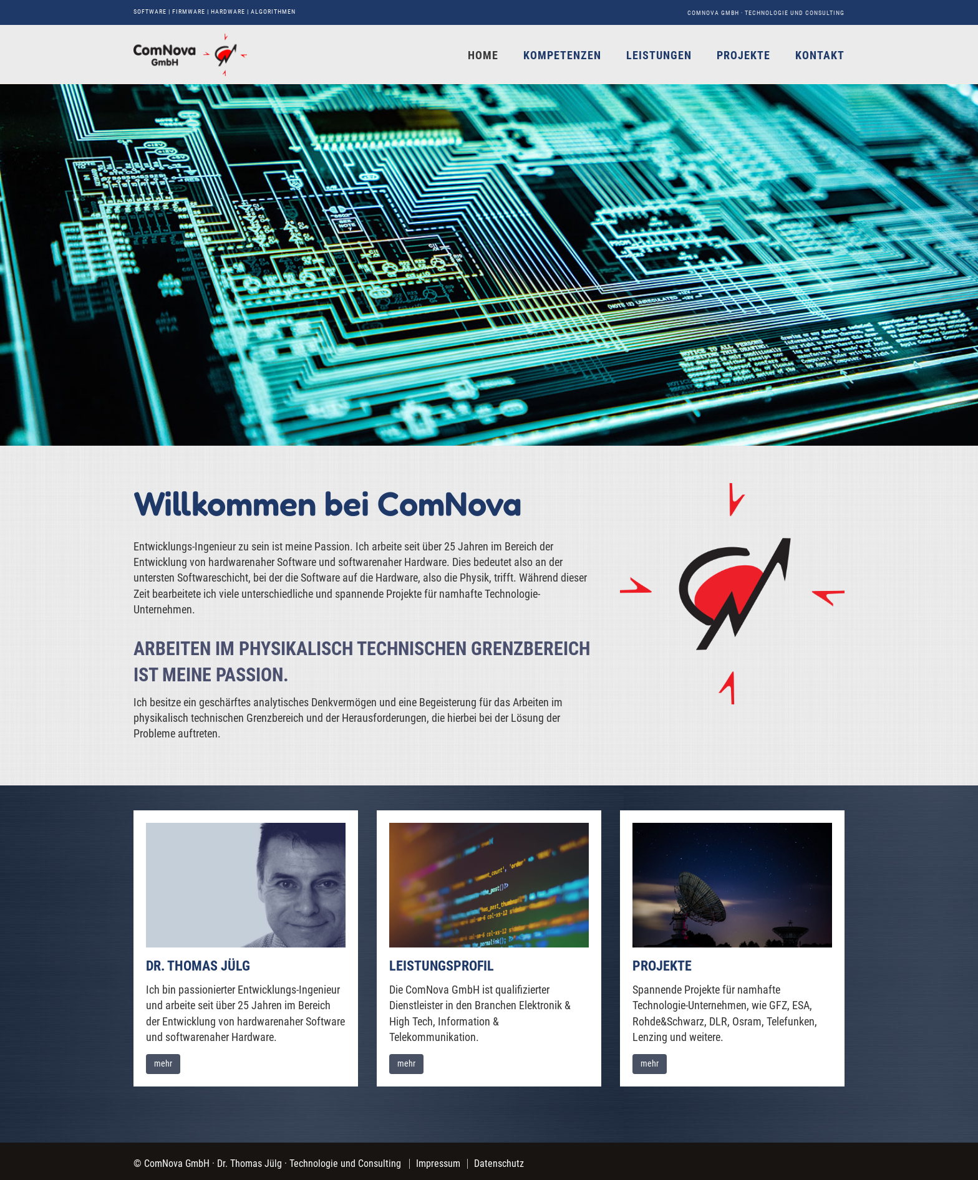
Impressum (438, 1163)
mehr (163, 1063)
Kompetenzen (562, 55)
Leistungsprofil (441, 966)
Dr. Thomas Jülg (198, 966)
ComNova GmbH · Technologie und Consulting (766, 12)
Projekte (743, 55)
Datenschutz (499, 1163)
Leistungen (659, 55)
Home (483, 55)
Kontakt (820, 55)
